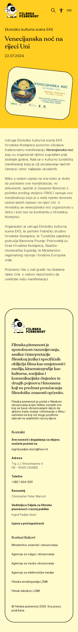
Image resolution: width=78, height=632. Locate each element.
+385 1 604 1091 (22, 482)
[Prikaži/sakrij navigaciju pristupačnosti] (61, 10)
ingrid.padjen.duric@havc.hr (30, 449)
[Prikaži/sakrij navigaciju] (53, 10)
